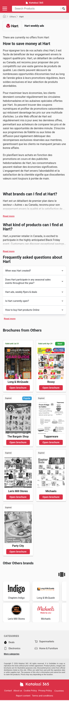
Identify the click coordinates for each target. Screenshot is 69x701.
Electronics (12, 648)
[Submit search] (63, 8)
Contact (8, 690)
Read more (9, 216)
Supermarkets (44, 641)
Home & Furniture (46, 648)
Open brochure (18, 387)
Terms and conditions (42, 695)
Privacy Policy (45, 690)
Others (12, 16)
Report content (23, 695)
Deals (9, 642)
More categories (11, 654)
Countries (59, 690)
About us (17, 690)
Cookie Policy (30, 690)
